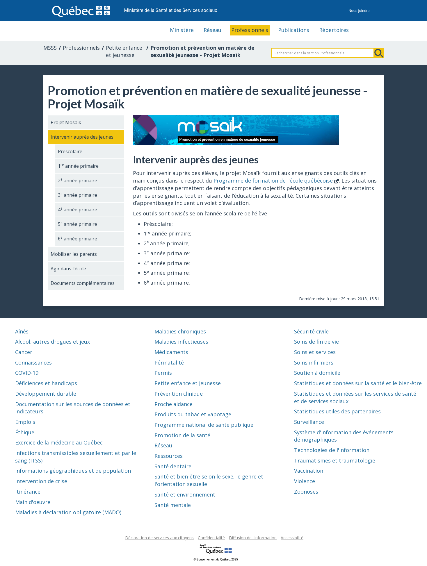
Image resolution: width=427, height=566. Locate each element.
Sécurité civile (311, 331)
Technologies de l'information (331, 450)
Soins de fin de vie (316, 341)
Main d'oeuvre (32, 502)
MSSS (50, 47)
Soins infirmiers (313, 362)
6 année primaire (77, 238)
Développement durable (45, 393)
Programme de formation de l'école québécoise (276, 180)
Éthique (24, 432)
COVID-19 (26, 372)
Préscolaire (70, 151)
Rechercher (379, 53)
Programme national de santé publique (203, 424)
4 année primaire (77, 209)
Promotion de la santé (182, 435)
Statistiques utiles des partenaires (337, 411)
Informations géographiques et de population (73, 470)
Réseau (212, 29)
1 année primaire (78, 165)
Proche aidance (173, 404)
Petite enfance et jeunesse (124, 51)
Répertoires (334, 29)
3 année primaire (77, 194)
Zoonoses (306, 491)
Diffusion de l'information (253, 537)
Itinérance (27, 491)
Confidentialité (211, 537)
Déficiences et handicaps (46, 383)
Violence (304, 481)
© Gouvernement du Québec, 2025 (215, 559)
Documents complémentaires (83, 283)
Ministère (182, 29)
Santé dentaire (172, 466)
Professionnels (249, 29)
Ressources (168, 455)
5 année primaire (77, 223)
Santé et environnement (184, 494)
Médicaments (171, 352)
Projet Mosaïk (66, 122)
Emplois (25, 421)
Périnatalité (169, 362)
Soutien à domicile (317, 372)
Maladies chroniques (180, 331)
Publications (293, 29)
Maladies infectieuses (181, 341)
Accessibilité (292, 537)
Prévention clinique (178, 393)
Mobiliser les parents (74, 254)
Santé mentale (172, 504)
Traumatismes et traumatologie (334, 460)
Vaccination (308, 470)
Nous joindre (358, 10)
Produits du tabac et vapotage (192, 414)
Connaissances (33, 362)
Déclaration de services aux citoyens (159, 537)
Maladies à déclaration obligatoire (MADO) (68, 512)
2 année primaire (77, 180)
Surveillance (309, 421)
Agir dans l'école (68, 268)
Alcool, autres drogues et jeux (52, 341)
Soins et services (315, 352)
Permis (163, 372)
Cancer (23, 352)
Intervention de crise (41, 481)
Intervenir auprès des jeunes (82, 137)
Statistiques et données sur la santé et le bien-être (358, 383)
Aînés (22, 331)
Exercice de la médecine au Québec (59, 442)
